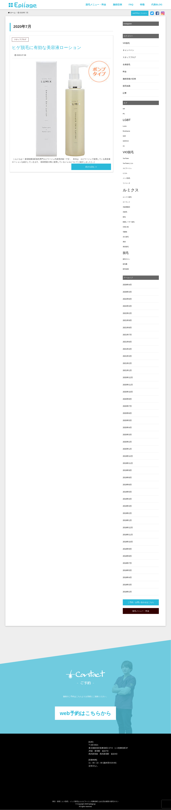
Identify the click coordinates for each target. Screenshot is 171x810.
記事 (125, 93)
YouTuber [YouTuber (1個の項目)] (126, 158)
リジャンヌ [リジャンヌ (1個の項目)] (126, 183)
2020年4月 (127, 427)
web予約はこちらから (140, 13)
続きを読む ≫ (91, 167)
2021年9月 (127, 320)
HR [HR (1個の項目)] (124, 109)
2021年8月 (127, 327)
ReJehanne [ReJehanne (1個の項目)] (126, 131)
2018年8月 (127, 556)
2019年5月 (127, 492)
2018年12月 (128, 527)
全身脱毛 (126, 64)
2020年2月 (127, 442)
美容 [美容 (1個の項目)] (124, 241)
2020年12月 (128, 377)
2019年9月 (127, 470)
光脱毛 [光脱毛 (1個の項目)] (125, 212)
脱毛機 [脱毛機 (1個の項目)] (125, 264)
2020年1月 (127, 449)
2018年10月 (128, 542)
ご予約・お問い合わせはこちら (141, 602)
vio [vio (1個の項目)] (124, 146)
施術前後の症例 (129, 79)
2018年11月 (128, 535)
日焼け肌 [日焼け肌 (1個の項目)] (126, 227)
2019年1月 (127, 520)
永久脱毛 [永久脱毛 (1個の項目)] (126, 237)
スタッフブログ (129, 57)
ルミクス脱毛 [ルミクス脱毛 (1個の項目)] (127, 197)
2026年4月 (127, 285)
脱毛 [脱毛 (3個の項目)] (126, 253)
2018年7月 (127, 563)
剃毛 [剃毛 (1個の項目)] (124, 217)
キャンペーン (128, 50)
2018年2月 (127, 592)
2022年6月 (127, 299)
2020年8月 (127, 399)
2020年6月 (127, 413)
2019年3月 (127, 506)
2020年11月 (128, 385)
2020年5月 (127, 420)
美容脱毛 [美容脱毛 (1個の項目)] (126, 246)
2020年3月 (127, 434)
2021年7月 (127, 335)
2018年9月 (127, 549)
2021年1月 (127, 370)
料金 (125, 71)
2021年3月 (127, 356)
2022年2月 (127, 313)
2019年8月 (127, 477)
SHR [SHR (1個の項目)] (124, 136)
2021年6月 (127, 342)
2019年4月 (127, 499)
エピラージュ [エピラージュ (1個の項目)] (127, 168)
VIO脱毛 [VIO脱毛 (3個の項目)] (128, 152)
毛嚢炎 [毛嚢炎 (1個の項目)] (125, 232)
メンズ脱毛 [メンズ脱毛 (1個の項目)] (126, 178)
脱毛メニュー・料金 (96, 4)
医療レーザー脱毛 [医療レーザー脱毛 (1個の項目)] (129, 222)
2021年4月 (127, 349)
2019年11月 (128, 463)
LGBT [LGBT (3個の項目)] (127, 120)
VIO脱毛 (126, 43)
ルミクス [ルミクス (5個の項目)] (131, 190)
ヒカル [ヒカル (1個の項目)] (125, 173)
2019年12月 (128, 456)
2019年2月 (127, 513)
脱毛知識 (126, 86)
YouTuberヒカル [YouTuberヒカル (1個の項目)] (128, 163)
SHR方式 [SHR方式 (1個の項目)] (126, 141)
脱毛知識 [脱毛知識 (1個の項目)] (126, 269)
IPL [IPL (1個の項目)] (124, 113)
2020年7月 (127, 406)
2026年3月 (127, 292)
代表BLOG (156, 4)
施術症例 (117, 4)
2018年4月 (127, 577)
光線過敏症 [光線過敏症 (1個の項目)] (126, 207)
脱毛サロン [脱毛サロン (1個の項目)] (126, 259)
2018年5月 (127, 570)
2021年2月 (127, 363)
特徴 (142, 4)
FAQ (131, 4)
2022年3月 (127, 306)
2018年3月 (127, 585)
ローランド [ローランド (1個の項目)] (126, 202)
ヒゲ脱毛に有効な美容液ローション (46, 47)
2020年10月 (128, 392)
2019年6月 (127, 485)
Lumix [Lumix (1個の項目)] (125, 126)
